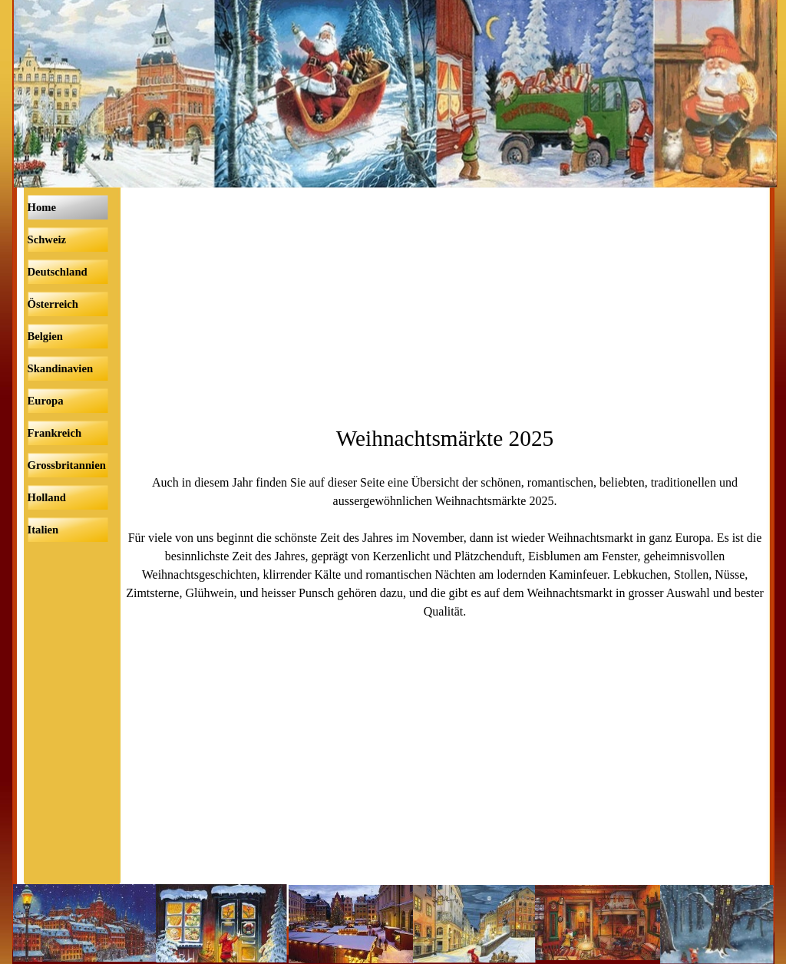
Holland (47, 497)
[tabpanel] (445, 521)
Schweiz (47, 239)
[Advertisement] (445, 306)
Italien (43, 529)
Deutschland (58, 272)
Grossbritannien (67, 465)
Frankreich (55, 433)
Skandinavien (61, 368)
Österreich (53, 304)
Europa (46, 401)
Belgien (45, 336)
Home (42, 207)
